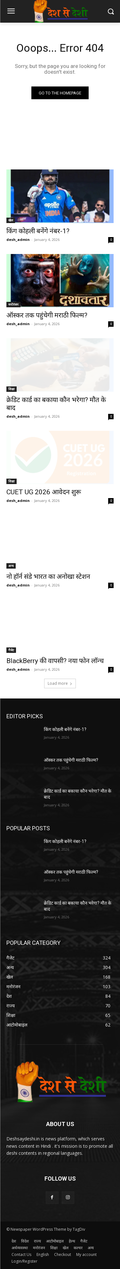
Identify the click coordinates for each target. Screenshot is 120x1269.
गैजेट (11, 650)
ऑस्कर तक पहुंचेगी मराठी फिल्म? (46, 315)
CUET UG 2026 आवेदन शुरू (43, 492)
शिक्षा (11, 389)
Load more (60, 683)
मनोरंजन (13, 304)
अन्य (11, 566)
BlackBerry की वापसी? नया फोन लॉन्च (55, 661)
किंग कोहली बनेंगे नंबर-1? (37, 231)
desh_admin (18, 239)
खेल (10, 220)
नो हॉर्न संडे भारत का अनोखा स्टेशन (48, 576)
